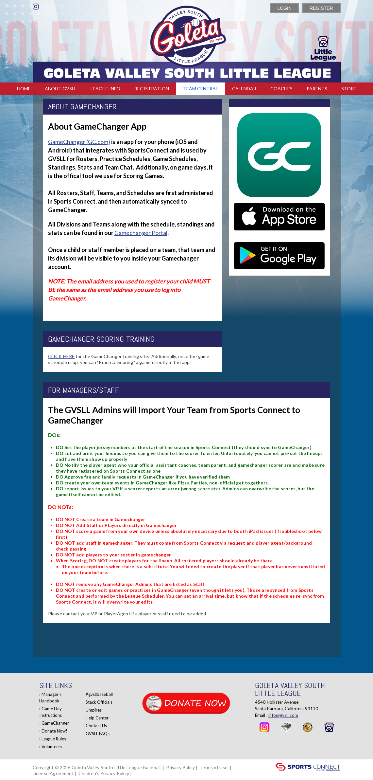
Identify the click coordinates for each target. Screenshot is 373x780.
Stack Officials (99, 702)
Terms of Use (213, 767)
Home (24, 88)
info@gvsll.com (283, 715)
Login (284, 8)
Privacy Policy (180, 767)
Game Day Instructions (50, 712)
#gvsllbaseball (99, 694)
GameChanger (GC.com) (79, 141)
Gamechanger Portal (140, 232)
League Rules (54, 738)
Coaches (281, 88)
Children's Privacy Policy (103, 773)
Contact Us (96, 725)
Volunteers (52, 746)
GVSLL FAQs (98, 733)
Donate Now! (54, 731)
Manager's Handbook (50, 697)
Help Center (97, 717)
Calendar (244, 88)
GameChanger (55, 723)
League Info (105, 88)
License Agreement (53, 773)
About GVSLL (60, 88)
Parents (317, 88)
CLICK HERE (61, 356)
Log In (142, 773)
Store (348, 88)
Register (321, 8)
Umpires (94, 710)
